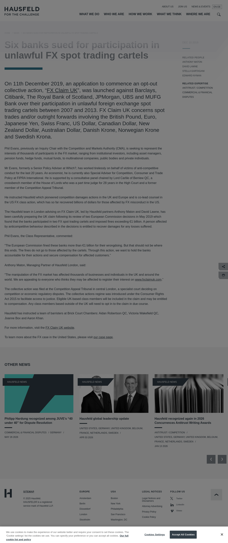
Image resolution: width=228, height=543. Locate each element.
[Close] (222, 538)
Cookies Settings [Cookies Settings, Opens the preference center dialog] (155, 538)
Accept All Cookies (183, 538)
